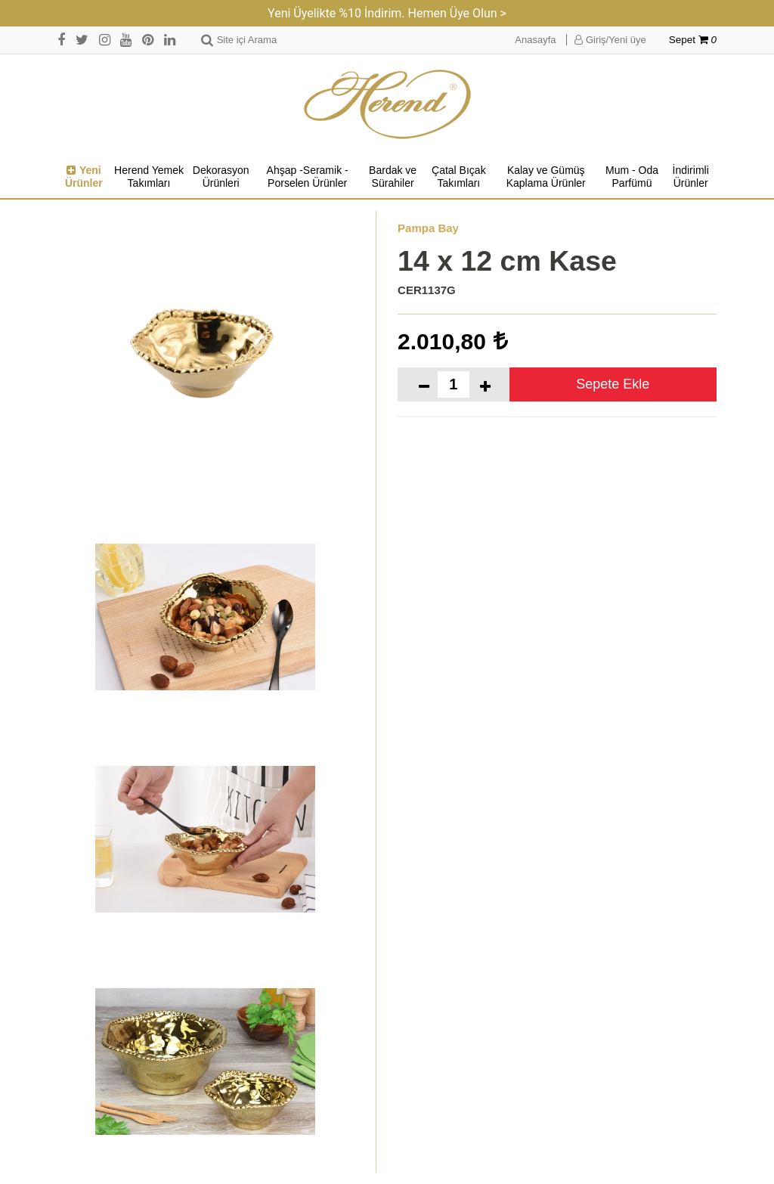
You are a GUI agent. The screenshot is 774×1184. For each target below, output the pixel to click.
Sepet (693, 39)
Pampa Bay (428, 228)
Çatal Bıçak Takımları (459, 177)
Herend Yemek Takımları (149, 177)
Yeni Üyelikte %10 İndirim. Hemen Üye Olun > (387, 13)
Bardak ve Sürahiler (392, 177)
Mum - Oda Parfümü (631, 177)
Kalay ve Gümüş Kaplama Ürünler (546, 177)
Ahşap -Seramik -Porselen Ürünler (307, 177)
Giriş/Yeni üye (610, 39)
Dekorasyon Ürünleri (221, 177)
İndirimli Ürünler (691, 177)
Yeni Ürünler (84, 177)
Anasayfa (535, 39)
